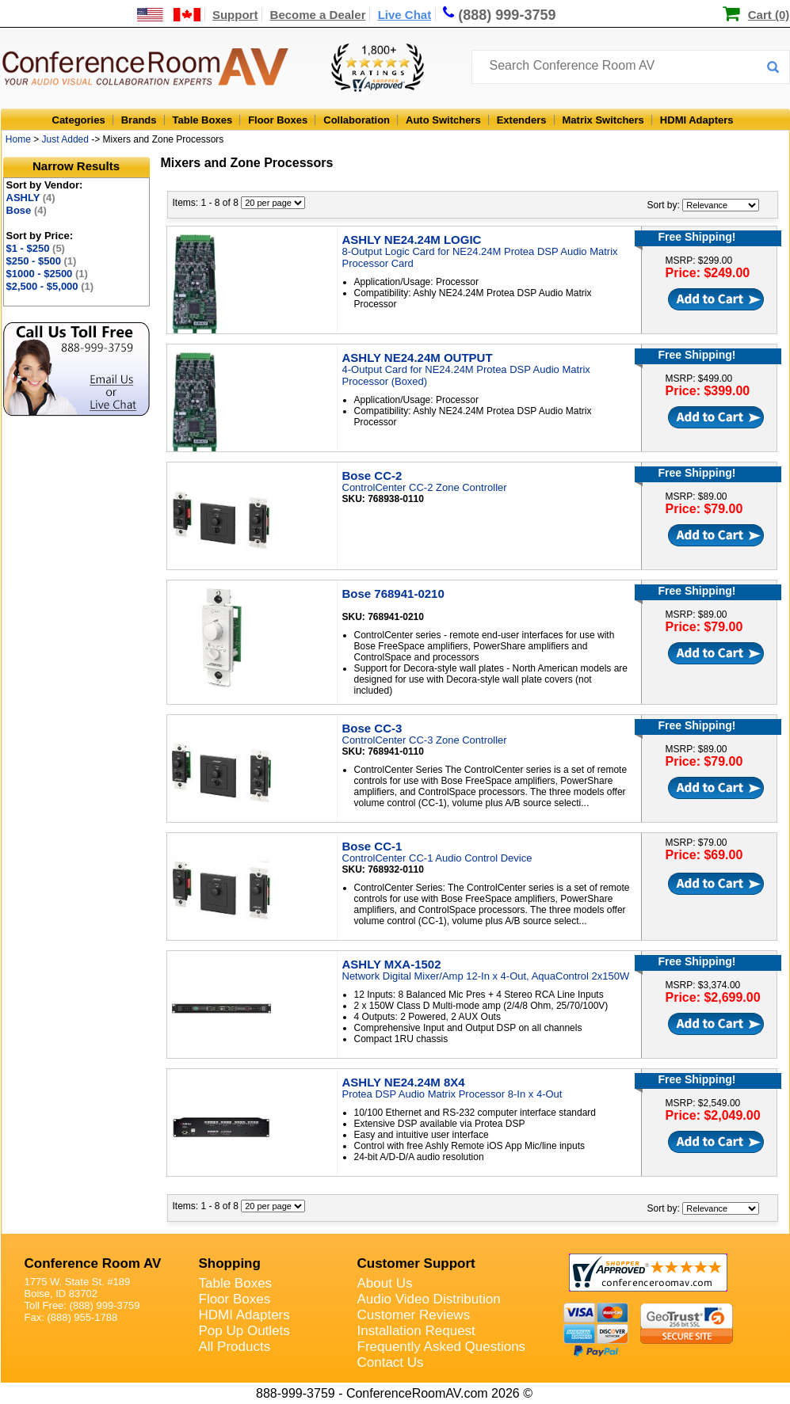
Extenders (522, 120)
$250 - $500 (41, 261)
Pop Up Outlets (244, 1330)
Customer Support (416, 1263)
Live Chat (405, 14)
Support (235, 14)
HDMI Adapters (697, 120)
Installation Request (416, 1330)
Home (18, 139)
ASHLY (30, 198)
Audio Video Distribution (429, 1299)
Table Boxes (203, 120)
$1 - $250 (35, 248)
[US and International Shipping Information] (169, 14)
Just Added (65, 139)
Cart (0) (769, 14)
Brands (139, 120)
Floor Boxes (277, 120)
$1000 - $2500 (47, 274)
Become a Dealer (318, 14)
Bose (26, 210)
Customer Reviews (414, 1314)
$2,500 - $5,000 (50, 286)
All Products (235, 1346)
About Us (385, 1283)
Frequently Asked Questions (441, 1346)
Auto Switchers (443, 120)
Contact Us (390, 1362)
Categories (78, 120)
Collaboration (356, 120)
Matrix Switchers (603, 120)
